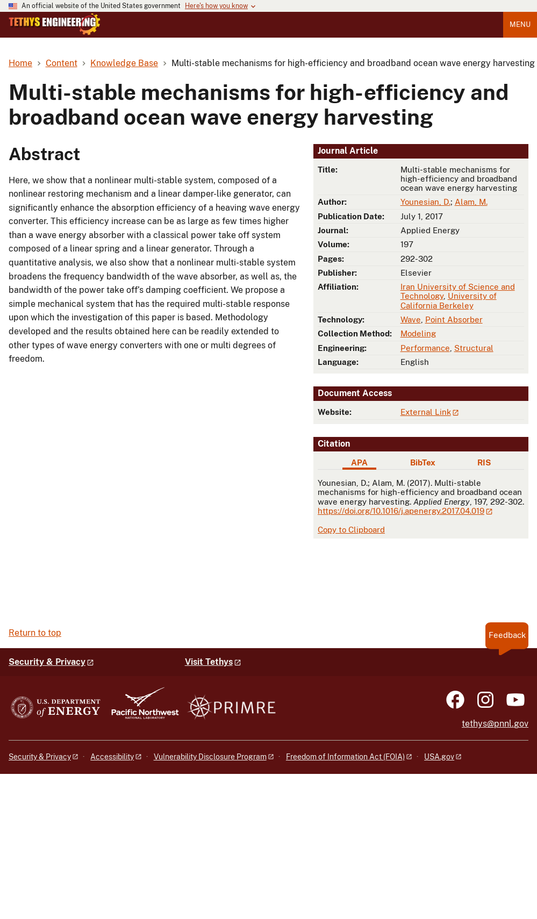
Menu (520, 24)
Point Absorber (454, 319)
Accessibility (112, 756)
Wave (410, 319)
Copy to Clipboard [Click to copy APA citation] (351, 529)
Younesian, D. (425, 201)
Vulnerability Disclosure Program (210, 756)
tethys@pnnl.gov (495, 724)
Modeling (418, 333)
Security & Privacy (47, 662)
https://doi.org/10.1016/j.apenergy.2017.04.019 (401, 510)
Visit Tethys (209, 662)
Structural (473, 348)
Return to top (35, 633)
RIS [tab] (484, 462)
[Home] (55, 32)
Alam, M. (471, 201)
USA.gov (439, 756)
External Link (425, 412)
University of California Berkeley (448, 300)
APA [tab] (359, 462)
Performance (425, 348)
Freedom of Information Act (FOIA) (345, 756)
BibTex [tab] (422, 462)
